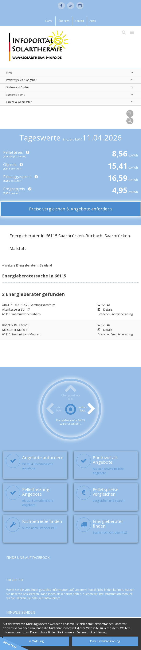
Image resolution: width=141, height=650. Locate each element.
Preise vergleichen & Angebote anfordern (70, 209)
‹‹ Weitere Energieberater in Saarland (27, 265)
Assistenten (31, 594)
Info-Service (52, 598)
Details (108, 309)
